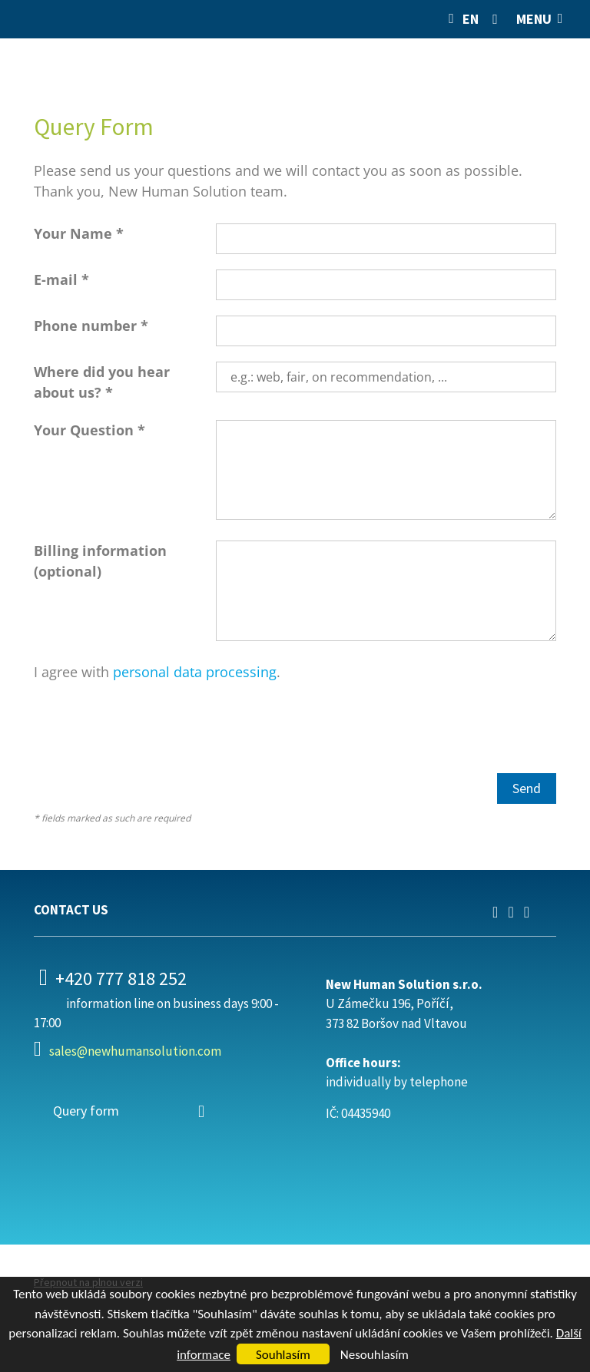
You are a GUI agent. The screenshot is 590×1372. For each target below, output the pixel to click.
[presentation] (150, 728)
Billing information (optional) (100, 560)
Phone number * (91, 325)
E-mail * (61, 279)
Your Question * (89, 430)
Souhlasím (283, 1355)
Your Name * (79, 233)
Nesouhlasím (374, 1355)
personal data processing (195, 672)
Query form (86, 1110)
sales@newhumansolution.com (135, 1051)
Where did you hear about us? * (102, 382)
